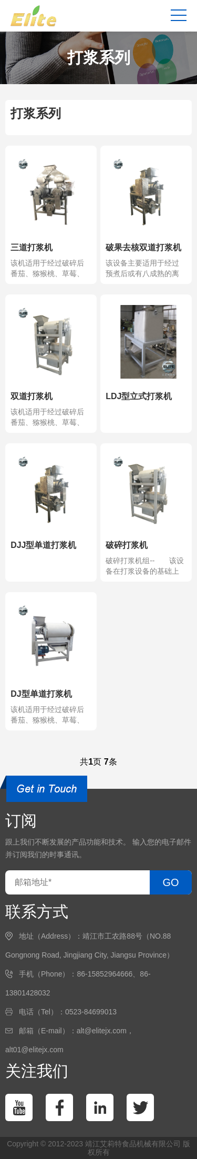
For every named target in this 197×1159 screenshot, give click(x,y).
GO (170, 882)
